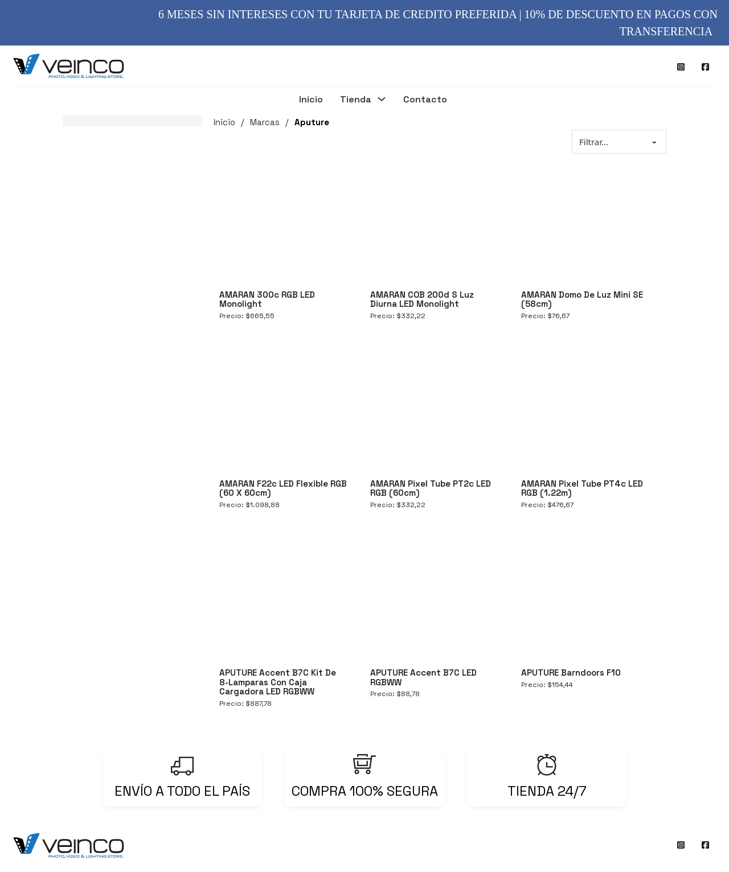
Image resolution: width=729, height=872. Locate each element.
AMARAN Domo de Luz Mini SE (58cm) (582, 299)
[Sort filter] (619, 142)
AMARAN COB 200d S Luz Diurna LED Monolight (422, 299)
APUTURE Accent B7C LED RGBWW (423, 677)
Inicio (311, 99)
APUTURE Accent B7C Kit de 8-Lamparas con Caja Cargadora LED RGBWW (277, 682)
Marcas (265, 122)
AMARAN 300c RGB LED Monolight (267, 299)
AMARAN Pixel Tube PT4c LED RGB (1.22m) (582, 488)
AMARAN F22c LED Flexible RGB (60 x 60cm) (283, 488)
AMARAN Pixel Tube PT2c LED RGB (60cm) (430, 488)
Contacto (425, 99)
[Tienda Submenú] (381, 100)
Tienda (355, 99)
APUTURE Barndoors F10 (571, 672)
